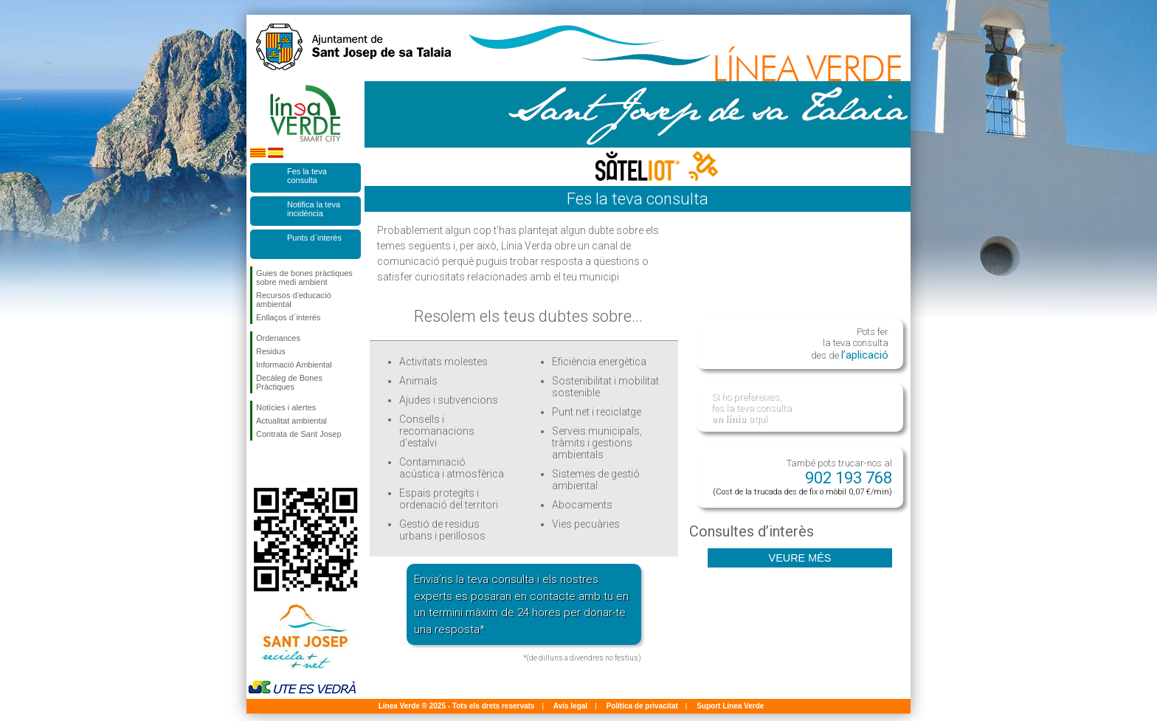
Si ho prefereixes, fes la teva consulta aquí (751, 407)
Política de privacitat (642, 706)
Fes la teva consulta (307, 175)
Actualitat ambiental (291, 420)
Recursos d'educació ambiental (293, 299)
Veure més (800, 558)
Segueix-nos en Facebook (259, 464)
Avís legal (570, 706)
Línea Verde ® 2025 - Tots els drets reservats (457, 706)
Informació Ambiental (294, 364)
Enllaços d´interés (288, 317)
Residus (271, 351)
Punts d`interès (314, 237)
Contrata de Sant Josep (299, 434)
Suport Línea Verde (730, 706)
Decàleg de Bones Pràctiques (289, 382)
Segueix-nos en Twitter (283, 464)
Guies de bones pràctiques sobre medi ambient (304, 277)
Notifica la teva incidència (313, 209)
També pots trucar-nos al (802, 477)
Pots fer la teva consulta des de (849, 344)
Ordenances (278, 338)
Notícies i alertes (286, 407)
